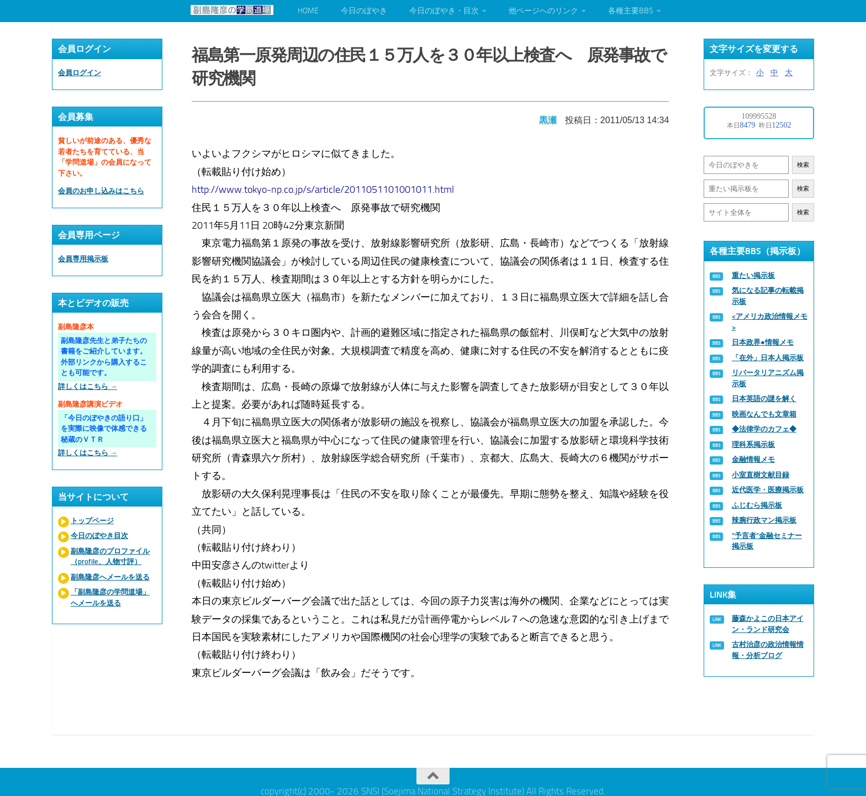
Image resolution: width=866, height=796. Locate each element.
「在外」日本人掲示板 (768, 358)
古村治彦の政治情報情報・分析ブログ (768, 650)
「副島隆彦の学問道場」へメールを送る (110, 597)
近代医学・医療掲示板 (768, 490)
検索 (803, 164)
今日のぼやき (364, 10)
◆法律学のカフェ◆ (764, 429)
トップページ (92, 520)
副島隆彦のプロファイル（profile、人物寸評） (110, 556)
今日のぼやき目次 (99, 535)
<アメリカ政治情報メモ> (769, 321)
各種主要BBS (630, 10)
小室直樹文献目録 (760, 475)
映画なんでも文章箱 (764, 414)
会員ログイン (79, 72)
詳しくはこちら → (87, 386)
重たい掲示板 (753, 275)
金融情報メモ (753, 459)
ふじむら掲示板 (757, 505)
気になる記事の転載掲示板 (768, 295)
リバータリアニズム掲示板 (768, 378)
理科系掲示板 (753, 444)
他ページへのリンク (543, 10)
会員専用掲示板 (83, 259)
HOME (308, 10)
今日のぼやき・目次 (444, 10)
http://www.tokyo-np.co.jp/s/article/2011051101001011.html (325, 185)
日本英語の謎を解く (764, 398)
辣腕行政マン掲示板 (764, 520)
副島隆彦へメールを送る (110, 577)
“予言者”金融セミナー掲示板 (767, 541)
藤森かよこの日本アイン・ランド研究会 (768, 624)
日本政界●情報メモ (763, 342)
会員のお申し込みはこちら (101, 191)
